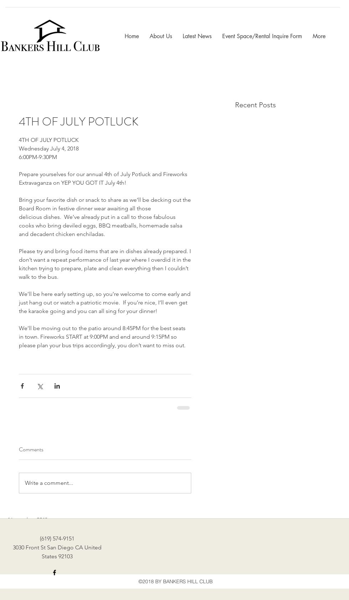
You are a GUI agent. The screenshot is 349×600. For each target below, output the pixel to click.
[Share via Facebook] (22, 386)
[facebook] (54, 572)
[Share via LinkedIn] (57, 386)
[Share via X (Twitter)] (39, 386)
